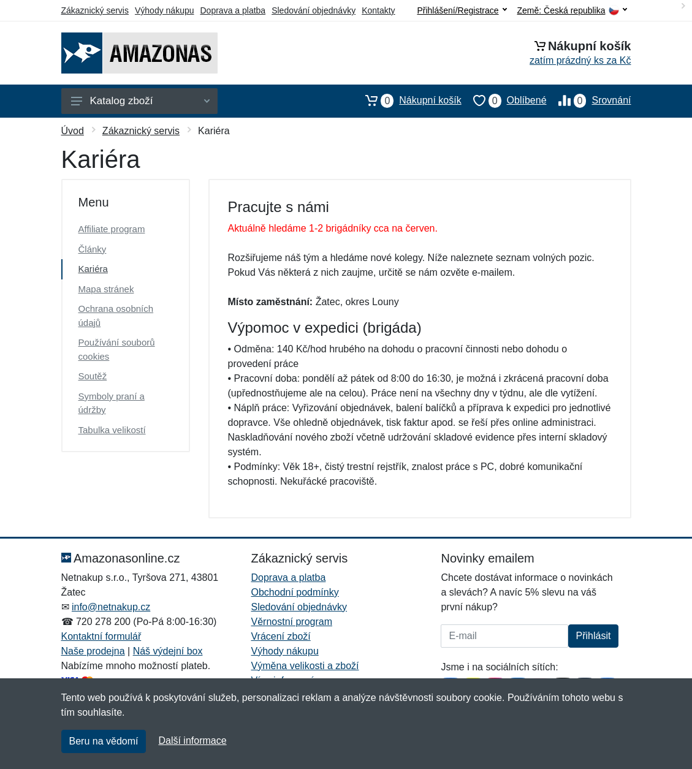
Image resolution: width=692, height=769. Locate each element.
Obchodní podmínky (294, 592)
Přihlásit (593, 636)
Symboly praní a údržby (111, 403)
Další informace (192, 740)
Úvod (72, 131)
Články (92, 249)
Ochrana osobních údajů (116, 315)
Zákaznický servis (95, 10)
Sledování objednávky (314, 10)
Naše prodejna (93, 651)
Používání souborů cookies (116, 349)
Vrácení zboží (280, 636)
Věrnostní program (291, 621)
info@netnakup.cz (111, 607)
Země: (572, 10)
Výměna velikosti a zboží (305, 666)
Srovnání (589, 100)
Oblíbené (504, 100)
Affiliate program (111, 229)
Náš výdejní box (168, 651)
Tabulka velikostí (112, 430)
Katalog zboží (140, 101)
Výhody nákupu (164, 10)
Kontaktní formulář (101, 636)
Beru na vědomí (104, 741)
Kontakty (378, 10)
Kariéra (93, 268)
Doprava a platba (233, 10)
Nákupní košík (407, 100)
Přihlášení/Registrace (461, 10)
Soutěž (92, 376)
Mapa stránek (106, 289)
